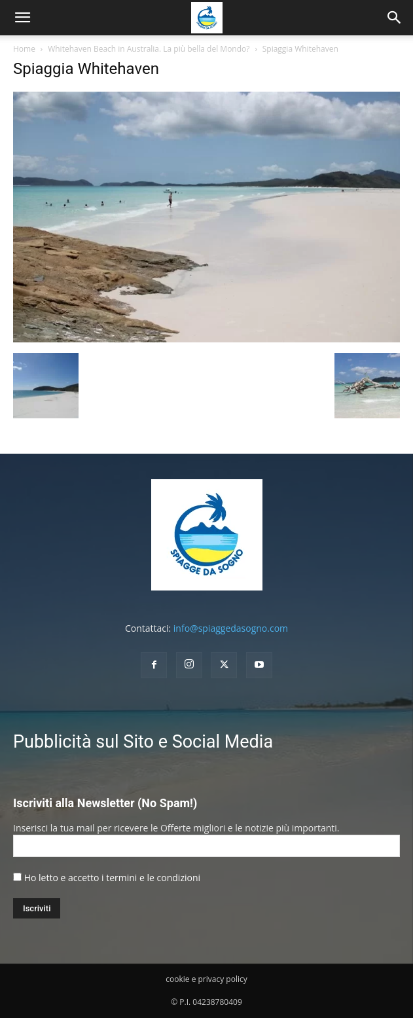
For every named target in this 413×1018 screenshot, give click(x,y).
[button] (394, 17)
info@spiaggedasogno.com (230, 628)
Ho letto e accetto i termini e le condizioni (112, 877)
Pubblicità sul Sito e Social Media (143, 741)
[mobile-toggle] (22, 17)
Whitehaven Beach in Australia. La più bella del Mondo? (148, 48)
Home (24, 48)
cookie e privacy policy (206, 979)
